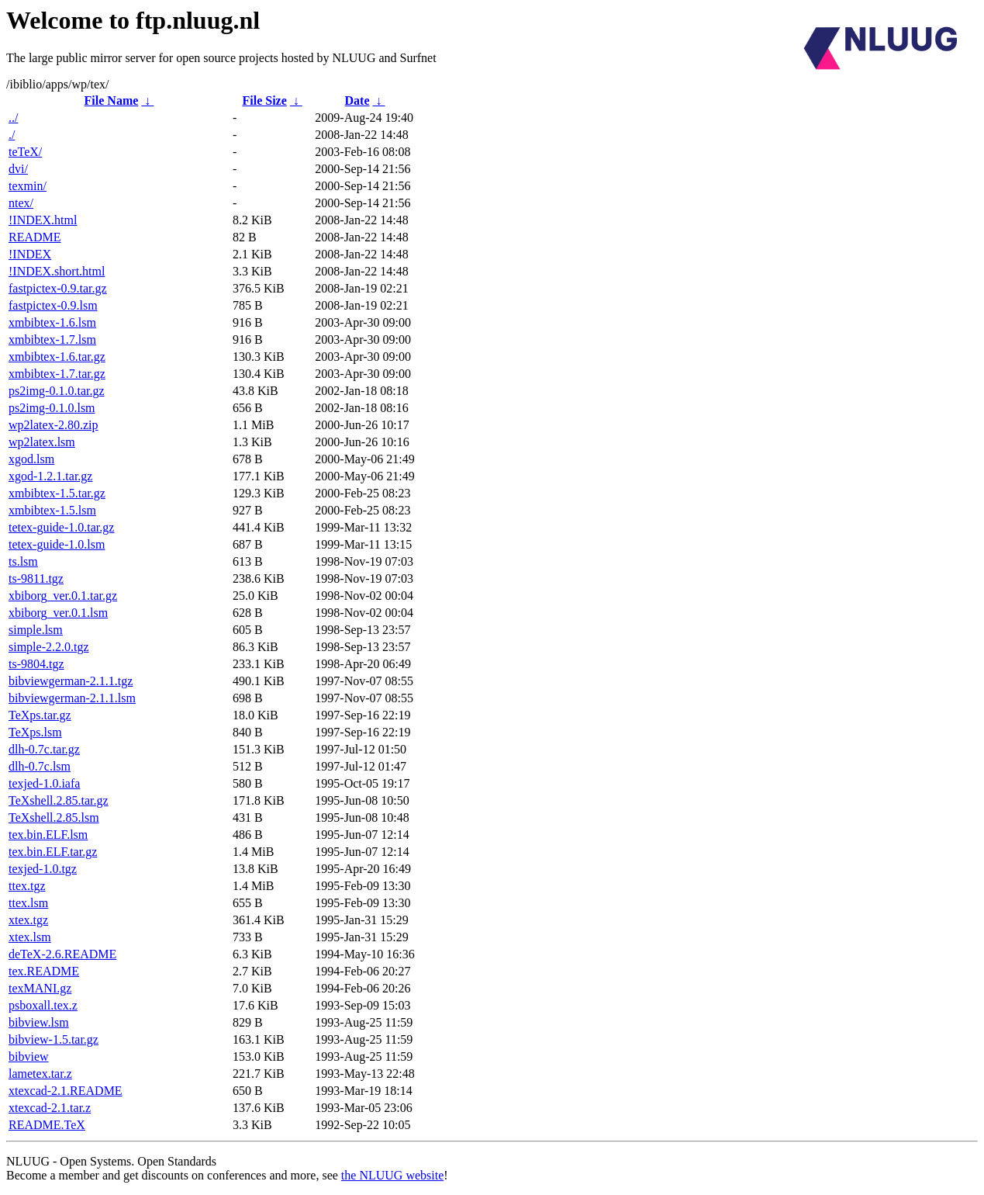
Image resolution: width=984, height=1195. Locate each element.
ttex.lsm (28, 902)
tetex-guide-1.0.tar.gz (61, 527)
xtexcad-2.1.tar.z (50, 1107)
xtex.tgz (28, 920)
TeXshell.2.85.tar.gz (59, 800)
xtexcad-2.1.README (66, 1090)
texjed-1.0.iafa (44, 783)
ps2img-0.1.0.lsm (52, 407)
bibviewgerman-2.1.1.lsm (72, 698)
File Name (112, 100)
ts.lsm (23, 561)
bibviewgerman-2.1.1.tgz (71, 681)
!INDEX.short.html (57, 271)
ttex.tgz (27, 885)
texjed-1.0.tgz (43, 868)
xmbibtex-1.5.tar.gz (57, 493)
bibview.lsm (39, 1022)
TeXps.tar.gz (40, 715)
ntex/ (21, 203)
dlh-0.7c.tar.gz (44, 749)
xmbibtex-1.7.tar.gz (57, 373)
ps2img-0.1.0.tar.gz (57, 390)
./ (12, 134)
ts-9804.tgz (36, 663)
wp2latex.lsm (42, 442)
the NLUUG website (392, 1175)
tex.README (44, 971)
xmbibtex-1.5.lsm (52, 510)
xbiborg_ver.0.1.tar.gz (63, 595)
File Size (264, 100)
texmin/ (28, 185)
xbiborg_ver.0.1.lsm (58, 612)
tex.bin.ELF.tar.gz (53, 851)
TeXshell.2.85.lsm (54, 817)
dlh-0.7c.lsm (40, 766)
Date (357, 100)
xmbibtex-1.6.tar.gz (57, 356)
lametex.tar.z (40, 1073)
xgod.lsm (31, 459)
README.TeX (47, 1124)
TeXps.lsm (35, 732)
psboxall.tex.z (43, 1005)
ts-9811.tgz (36, 578)
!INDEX (30, 254)
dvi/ (18, 168)
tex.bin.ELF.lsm (48, 834)
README (35, 237)
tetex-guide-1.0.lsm (57, 544)
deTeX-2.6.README (62, 954)
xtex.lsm (30, 937)
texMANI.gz (40, 988)
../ (13, 117)
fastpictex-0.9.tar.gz (58, 288)
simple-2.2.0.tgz (49, 646)
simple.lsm (36, 629)
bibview (29, 1056)
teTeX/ (25, 151)
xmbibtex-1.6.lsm (52, 322)
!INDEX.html (43, 220)
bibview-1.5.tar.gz (53, 1039)
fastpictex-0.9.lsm (53, 305)
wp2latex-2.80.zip (53, 424)
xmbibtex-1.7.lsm (52, 339)
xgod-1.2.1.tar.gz (50, 476)
